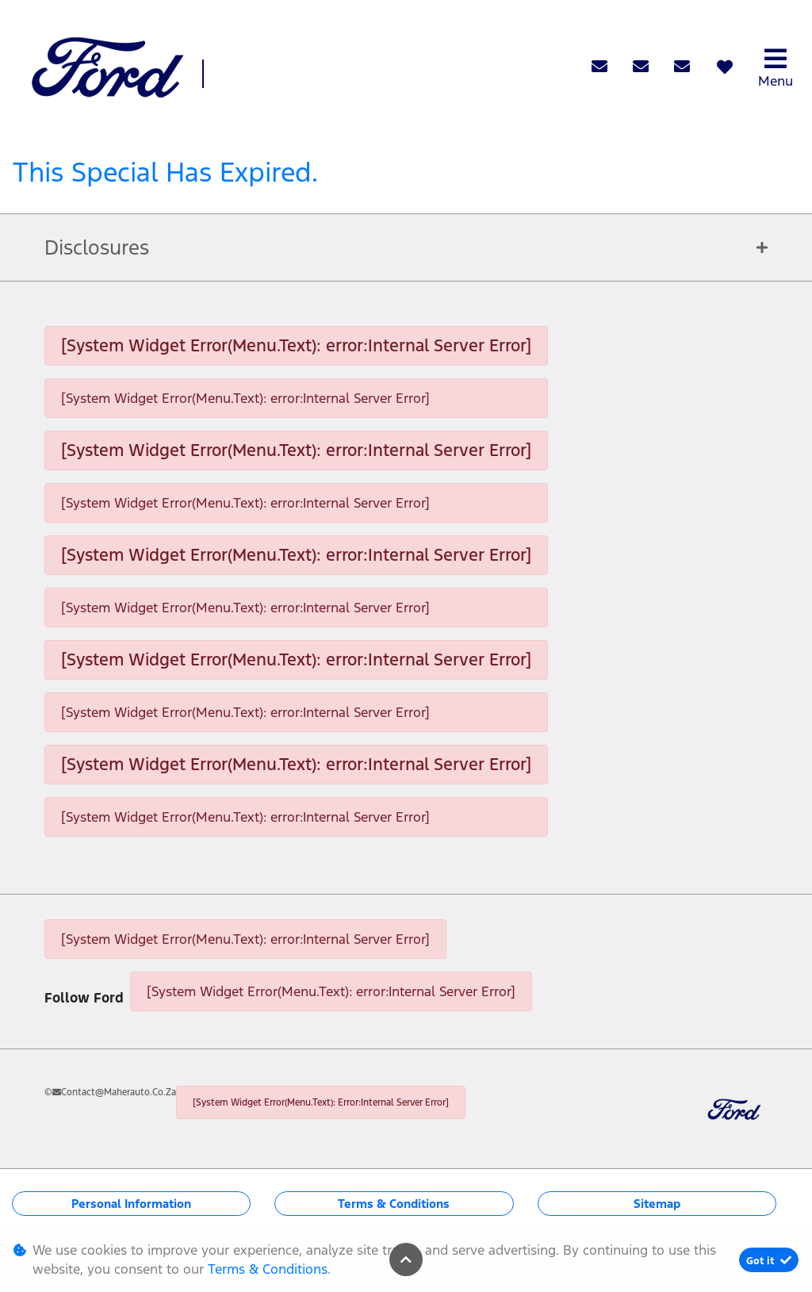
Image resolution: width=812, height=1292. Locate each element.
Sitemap (657, 1203)
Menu (775, 68)
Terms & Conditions (394, 1203)
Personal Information (131, 1203)
